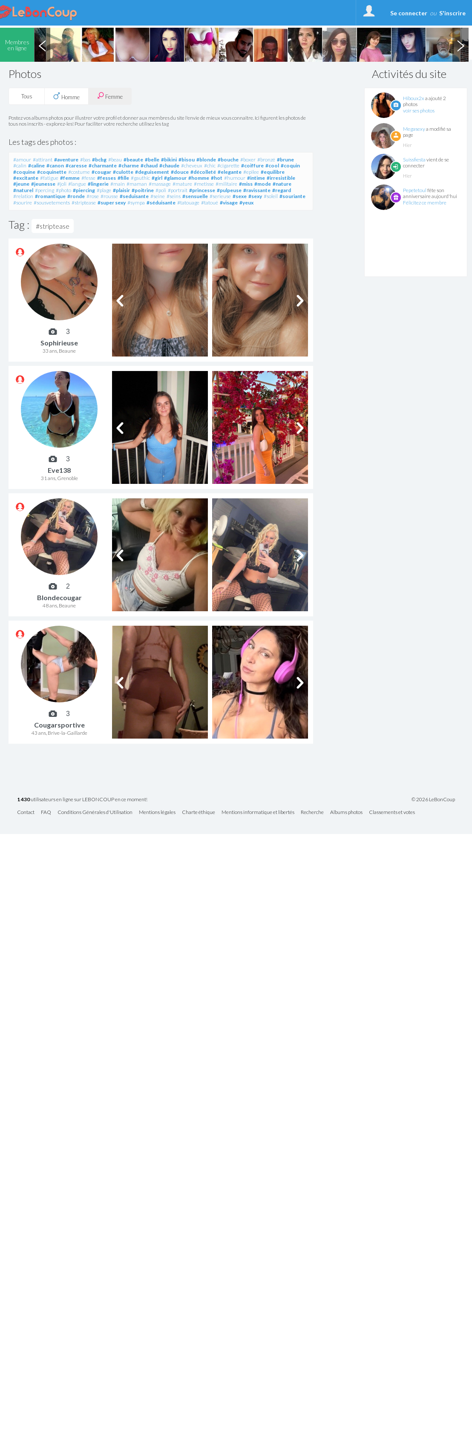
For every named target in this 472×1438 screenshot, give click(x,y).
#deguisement (152, 172)
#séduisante (161, 202)
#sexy (255, 196)
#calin (19, 165)
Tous (26, 96)
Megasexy (414, 129)
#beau (115, 159)
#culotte (123, 172)
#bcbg (99, 159)
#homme (198, 178)
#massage (160, 184)
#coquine (24, 172)
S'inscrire (452, 13)
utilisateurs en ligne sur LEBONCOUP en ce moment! (82, 799)
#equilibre (273, 172)
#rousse (109, 196)
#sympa (136, 202)
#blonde (206, 159)
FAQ (46, 812)
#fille (123, 178)
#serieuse (220, 196)
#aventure (66, 159)
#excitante (25, 178)
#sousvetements (52, 202)
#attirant (42, 159)
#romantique (50, 196)
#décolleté (203, 172)
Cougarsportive (59, 725)
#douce (180, 172)
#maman (137, 184)
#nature (282, 184)
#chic (210, 165)
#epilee (251, 172)
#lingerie (98, 184)
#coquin (290, 165)
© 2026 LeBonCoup (433, 799)
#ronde (76, 196)
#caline (36, 165)
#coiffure (252, 165)
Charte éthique (198, 812)
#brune (285, 159)
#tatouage (188, 202)
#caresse (76, 165)
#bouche (228, 159)
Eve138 (59, 470)
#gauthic (140, 178)
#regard (281, 190)
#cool (272, 165)
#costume (79, 172)
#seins (174, 196)
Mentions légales (157, 812)
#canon (55, 165)
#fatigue (49, 178)
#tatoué (209, 202)
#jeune (21, 184)
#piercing (84, 190)
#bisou (186, 159)
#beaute (133, 159)
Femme (110, 96)
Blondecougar (59, 597)
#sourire (22, 202)
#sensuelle (195, 196)
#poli (160, 190)
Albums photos (346, 812)
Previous (42, 45)
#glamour (175, 178)
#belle (152, 159)
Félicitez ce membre (424, 202)
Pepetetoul (414, 190)
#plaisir (121, 190)
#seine (157, 196)
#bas (85, 159)
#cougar (101, 172)
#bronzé (266, 159)
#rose (92, 196)
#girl (157, 178)
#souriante (292, 196)
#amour (22, 159)
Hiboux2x (413, 98)
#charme (128, 165)
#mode (262, 184)
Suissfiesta (414, 159)
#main (117, 184)
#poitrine (143, 190)
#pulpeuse (229, 190)
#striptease (84, 202)
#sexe (240, 196)
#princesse (202, 190)
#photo (63, 190)
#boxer (248, 159)
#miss (246, 184)
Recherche (312, 812)
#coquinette (51, 172)
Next (460, 45)
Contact (26, 812)
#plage (104, 190)
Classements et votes (392, 812)
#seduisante (134, 196)
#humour (234, 178)
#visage (229, 202)
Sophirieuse (59, 343)
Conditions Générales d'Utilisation (95, 812)
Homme (66, 96)
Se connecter (408, 13)
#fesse (88, 178)
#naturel (23, 190)
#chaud (149, 165)
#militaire (226, 184)
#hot (216, 178)
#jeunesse (43, 184)
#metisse (204, 184)
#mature (182, 184)
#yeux (246, 202)
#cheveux (191, 165)
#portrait (177, 190)
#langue (77, 184)
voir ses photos (419, 110)
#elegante (230, 172)
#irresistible (281, 178)
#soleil (271, 196)
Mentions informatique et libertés (258, 812)
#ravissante (257, 190)
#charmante (103, 165)
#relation (23, 196)
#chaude (169, 165)
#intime (256, 178)
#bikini (169, 159)
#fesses (106, 178)
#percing (44, 190)
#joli (61, 184)
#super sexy (112, 202)
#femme (70, 178)
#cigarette (228, 165)
